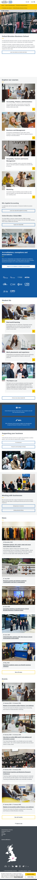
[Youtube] (34, 31)
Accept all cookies (30, 874)
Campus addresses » (6, 839)
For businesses (18, 442)
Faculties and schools (7, 8)
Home (2, 5)
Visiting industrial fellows (18, 510)
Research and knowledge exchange (18, 446)
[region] (18, 876)
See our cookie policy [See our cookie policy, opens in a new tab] (18, 877)
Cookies (29, 870)
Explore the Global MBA (18, 224)
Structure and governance (21, 5)
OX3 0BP (3, 834)
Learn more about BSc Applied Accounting (18, 210)
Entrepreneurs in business (18, 505)
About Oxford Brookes (10, 5)
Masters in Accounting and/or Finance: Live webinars (18, 705)
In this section (18, 10)
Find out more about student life (18, 397)
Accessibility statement (23, 870)
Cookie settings (30, 876)
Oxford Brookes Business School (20, 8)
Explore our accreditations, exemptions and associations (18, 266)
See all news (18, 672)
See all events (18, 817)
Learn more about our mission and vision (18, 52)
